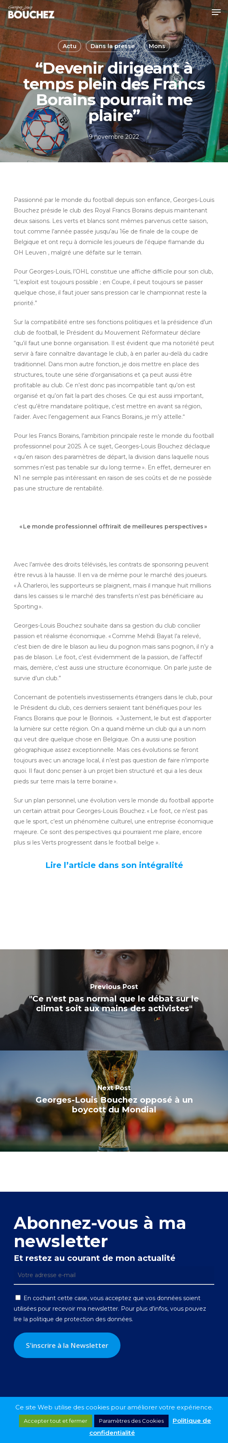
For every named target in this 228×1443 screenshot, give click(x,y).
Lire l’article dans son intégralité (114, 865)
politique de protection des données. (81, 1319)
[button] (216, 12)
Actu (69, 46)
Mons (157, 46)
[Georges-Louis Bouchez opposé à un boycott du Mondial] (114, 1101)
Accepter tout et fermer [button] (55, 1421)
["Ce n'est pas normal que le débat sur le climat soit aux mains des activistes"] (114, 999)
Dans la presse (113, 46)
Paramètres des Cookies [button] (131, 1421)
